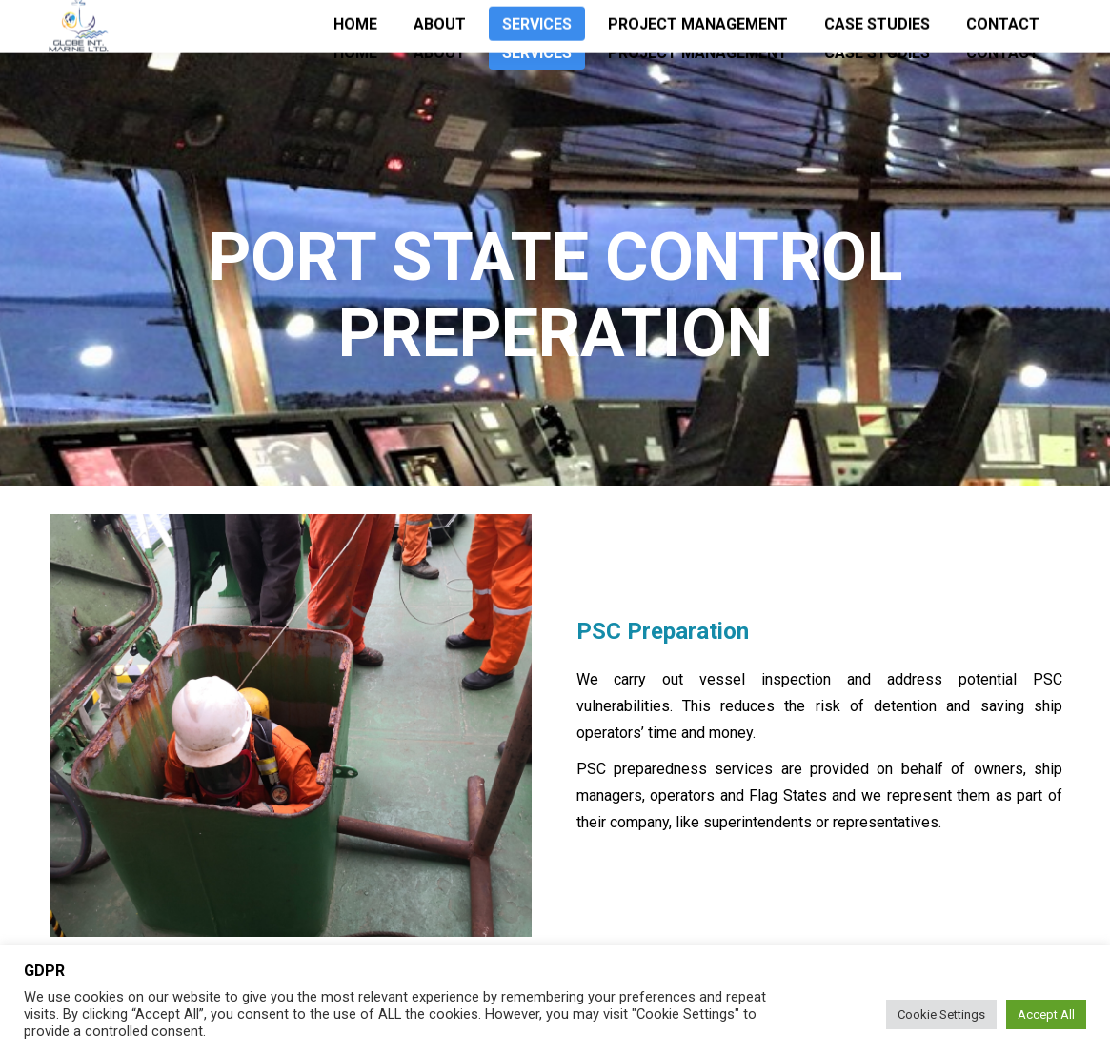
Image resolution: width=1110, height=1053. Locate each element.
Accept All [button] (1046, 1014)
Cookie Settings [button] (941, 1014)
